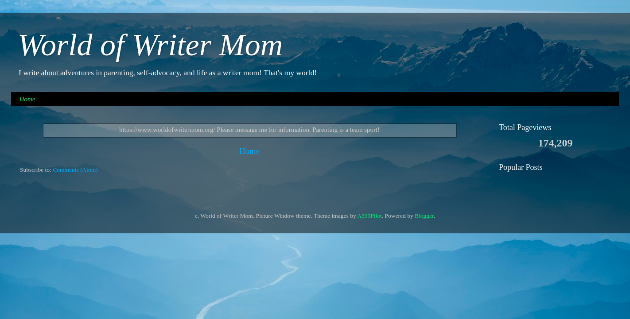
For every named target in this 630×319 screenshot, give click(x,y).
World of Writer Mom (150, 45)
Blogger (424, 215)
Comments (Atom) (75, 169)
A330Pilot (369, 215)
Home (27, 99)
